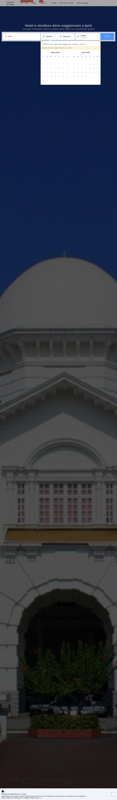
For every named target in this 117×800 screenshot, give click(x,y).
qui (41, 798)
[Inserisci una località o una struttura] (23, 36)
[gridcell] (67, 60)
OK (111, 794)
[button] (43, 52)
